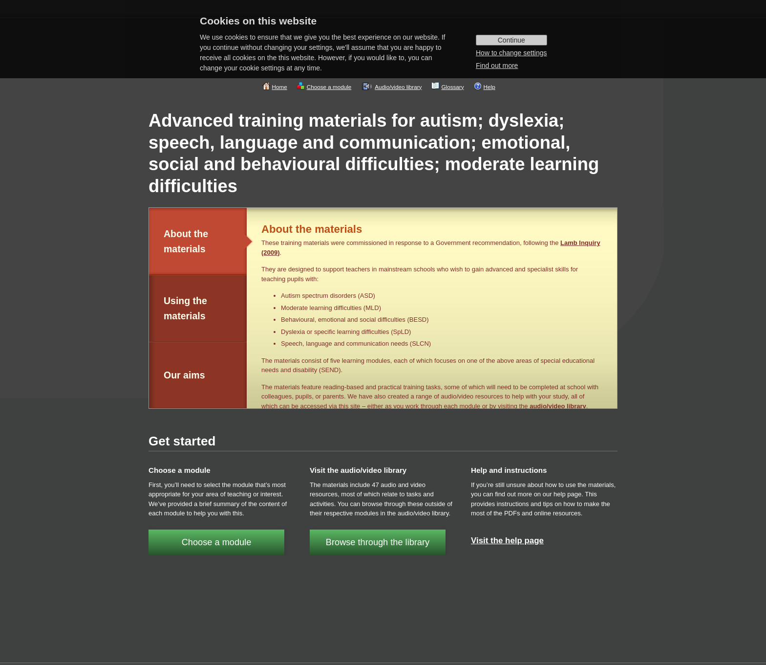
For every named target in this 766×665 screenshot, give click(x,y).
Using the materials (185, 308)
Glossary (452, 87)
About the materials (186, 241)
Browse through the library (377, 542)
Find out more (497, 65)
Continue (511, 40)
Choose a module (329, 87)
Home (279, 87)
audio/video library (558, 406)
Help (489, 87)
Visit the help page (507, 540)
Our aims (184, 375)
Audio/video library (398, 87)
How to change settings (511, 53)
